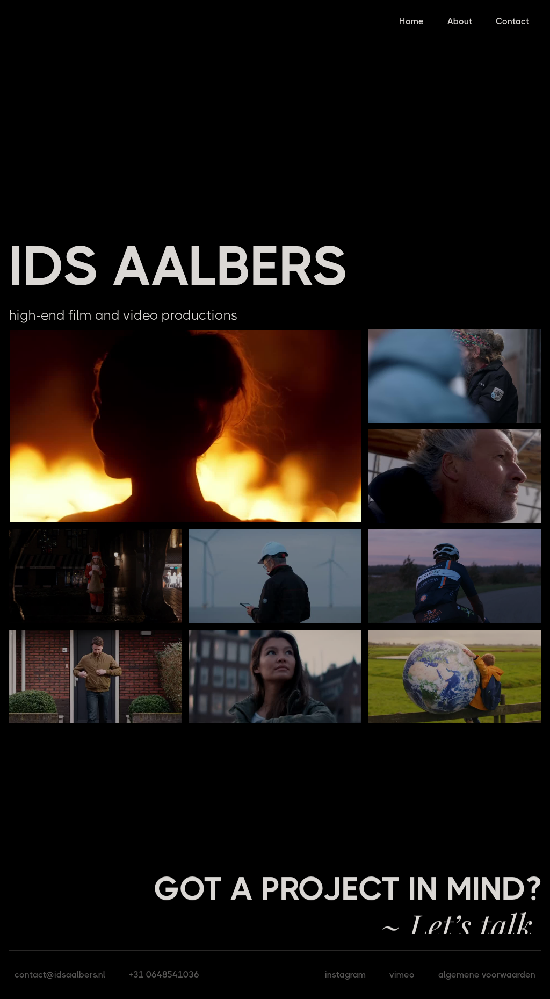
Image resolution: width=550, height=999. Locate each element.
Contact (512, 21)
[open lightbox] (185, 426)
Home (411, 21)
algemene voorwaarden (486, 974)
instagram (345, 974)
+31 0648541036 (164, 974)
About (459, 21)
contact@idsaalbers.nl (60, 974)
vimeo (402, 974)
